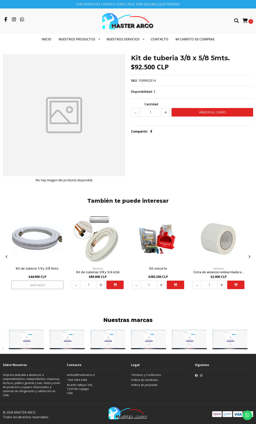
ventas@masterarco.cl (81, 373)
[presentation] (7, 255)
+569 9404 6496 (77, 378)
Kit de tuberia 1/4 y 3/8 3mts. (37, 266)
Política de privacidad (144, 383)
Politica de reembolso (144, 378)
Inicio (46, 37)
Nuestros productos (77, 37)
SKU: (134, 79)
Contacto (159, 37)
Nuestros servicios (122, 37)
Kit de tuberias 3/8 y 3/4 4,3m (98, 270)
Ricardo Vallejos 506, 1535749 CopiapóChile (80, 387)
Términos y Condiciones (146, 373)
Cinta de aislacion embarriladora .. (218, 270)
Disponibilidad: (142, 90)
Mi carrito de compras (194, 37)
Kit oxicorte (158, 266)
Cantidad (151, 102)
